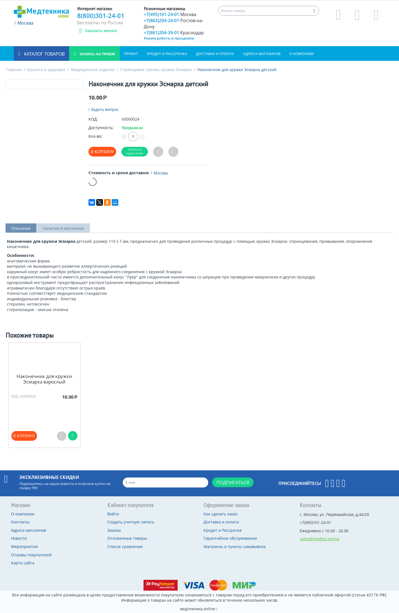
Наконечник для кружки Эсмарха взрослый (44, 379)
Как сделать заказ (221, 514)
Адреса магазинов (262, 54)
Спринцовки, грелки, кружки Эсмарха (156, 69)
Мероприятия (24, 546)
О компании (302, 54)
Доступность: (101, 127)
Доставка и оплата (215, 54)
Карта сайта (22, 562)
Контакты (20, 522)
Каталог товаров (44, 54)
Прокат (131, 54)
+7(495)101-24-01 (170, 14)
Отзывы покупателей (31, 554)
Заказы (114, 530)
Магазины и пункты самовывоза (235, 546)
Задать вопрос (103, 109)
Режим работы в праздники (169, 38)
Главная (14, 69)
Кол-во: (95, 136)
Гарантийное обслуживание (230, 538)
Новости (19, 538)
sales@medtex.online (319, 538)
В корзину (102, 151)
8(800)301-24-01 (100, 15)
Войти (113, 514)
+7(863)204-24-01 (173, 23)
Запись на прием (97, 54)
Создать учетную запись (130, 522)
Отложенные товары (127, 538)
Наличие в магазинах (63, 228)
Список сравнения (125, 546)
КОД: (93, 119)
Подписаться (233, 482)
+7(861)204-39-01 (174, 33)
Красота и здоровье (46, 69)
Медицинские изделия (92, 69)
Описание (21, 228)
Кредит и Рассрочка (167, 54)
